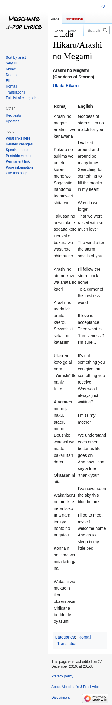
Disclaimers (60, 698)
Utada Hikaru (66, 85)
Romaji (84, 637)
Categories (65, 637)
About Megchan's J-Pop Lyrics (75, 687)
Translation (67, 643)
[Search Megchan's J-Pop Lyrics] (98, 30)
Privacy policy (62, 676)
